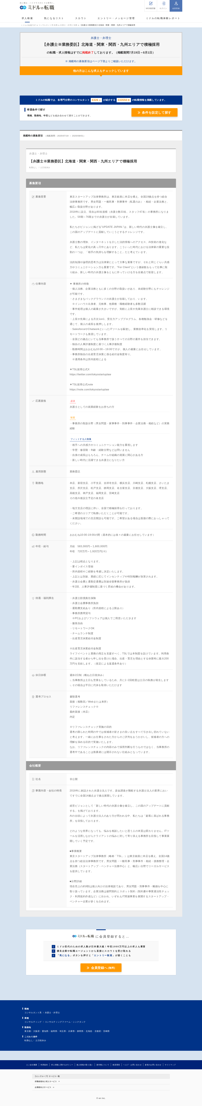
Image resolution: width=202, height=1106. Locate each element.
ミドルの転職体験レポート (163, 18)
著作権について (102, 1065)
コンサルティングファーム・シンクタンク (65, 1022)
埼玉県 (62, 1031)
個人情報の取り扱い (85, 1065)
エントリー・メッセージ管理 (116, 18)
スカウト (81, 18)
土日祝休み (40, 1040)
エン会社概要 (31, 1065)
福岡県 (54, 1031)
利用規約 (44, 1065)
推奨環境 (116, 1065)
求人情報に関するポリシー (62, 1065)
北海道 (89, 1031)
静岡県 (80, 1031)
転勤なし (28, 1040)
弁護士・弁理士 (52, 1012)
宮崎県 (106, 1031)
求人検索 (27, 18)
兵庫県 (71, 1031)
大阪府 (36, 1031)
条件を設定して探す (156, 112)
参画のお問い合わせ (153, 1065)
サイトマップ (170, 1065)
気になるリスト (54, 18)
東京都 (27, 1031)
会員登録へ (103, 968)
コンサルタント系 (33, 1012)
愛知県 (45, 1031)
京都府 (98, 1031)
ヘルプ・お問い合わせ (132, 1065)
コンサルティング (33, 1022)
